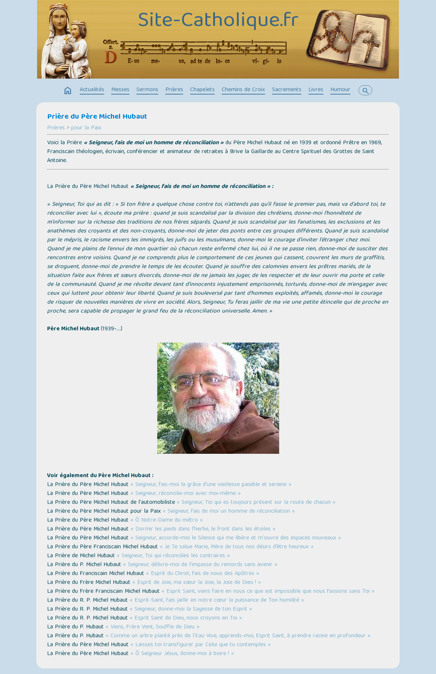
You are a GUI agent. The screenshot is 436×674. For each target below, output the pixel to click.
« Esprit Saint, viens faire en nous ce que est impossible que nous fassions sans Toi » (268, 592)
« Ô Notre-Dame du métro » (167, 520)
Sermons (147, 90)
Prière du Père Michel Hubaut (97, 117)
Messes (120, 90)
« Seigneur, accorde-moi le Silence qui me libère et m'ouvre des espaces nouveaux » (236, 538)
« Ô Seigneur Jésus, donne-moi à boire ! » (182, 654)
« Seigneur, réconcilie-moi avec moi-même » (186, 494)
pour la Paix (86, 128)
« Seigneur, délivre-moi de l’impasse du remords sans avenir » (200, 565)
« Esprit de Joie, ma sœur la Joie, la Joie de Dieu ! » (196, 583)
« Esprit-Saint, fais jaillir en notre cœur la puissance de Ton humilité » (217, 600)
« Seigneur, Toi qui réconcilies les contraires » (173, 556)
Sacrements (286, 90)
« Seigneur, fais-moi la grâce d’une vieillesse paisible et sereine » (211, 485)
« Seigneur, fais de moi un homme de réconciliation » (229, 511)
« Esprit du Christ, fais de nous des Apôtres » (202, 574)
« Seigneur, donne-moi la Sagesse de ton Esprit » (191, 609)
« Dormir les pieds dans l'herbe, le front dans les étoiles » (203, 529)
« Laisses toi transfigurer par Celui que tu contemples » (201, 645)
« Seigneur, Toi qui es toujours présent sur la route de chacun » (256, 503)
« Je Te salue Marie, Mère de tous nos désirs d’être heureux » (237, 547)
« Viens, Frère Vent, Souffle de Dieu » (152, 627)
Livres (315, 90)
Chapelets (202, 90)
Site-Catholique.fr (218, 21)
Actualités (92, 90)
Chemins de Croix (243, 90)
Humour (340, 90)
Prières (174, 90)
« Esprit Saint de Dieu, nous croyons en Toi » (186, 618)
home (68, 91)
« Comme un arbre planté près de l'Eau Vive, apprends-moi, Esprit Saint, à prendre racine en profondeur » (238, 636)
